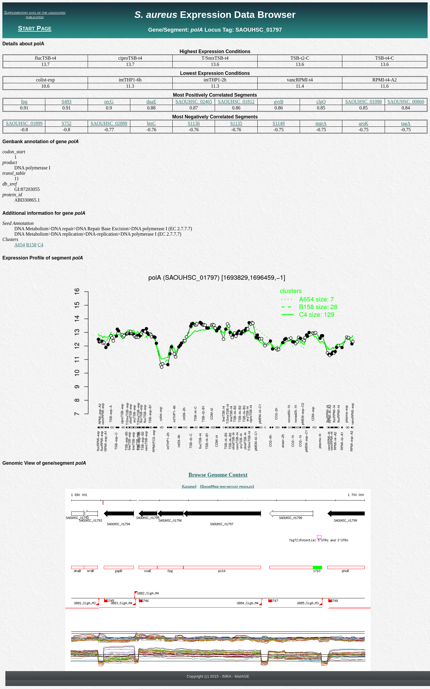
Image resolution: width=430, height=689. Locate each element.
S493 (66, 101)
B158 (31, 244)
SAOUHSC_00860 (405, 101)
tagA (405, 123)
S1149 (278, 123)
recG (109, 101)
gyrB (278, 101)
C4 (40, 244)
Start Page (34, 28)
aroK (363, 123)
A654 (19, 244)
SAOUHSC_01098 (363, 101)
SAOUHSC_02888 (109, 123)
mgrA (321, 123)
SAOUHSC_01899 (24, 123)
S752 (66, 123)
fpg (24, 101)
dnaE (151, 101)
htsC (151, 123)
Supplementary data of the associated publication (34, 14)
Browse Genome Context (218, 475)
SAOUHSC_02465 (193, 101)
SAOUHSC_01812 (236, 101)
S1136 (194, 123)
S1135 (236, 123)
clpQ (321, 101)
